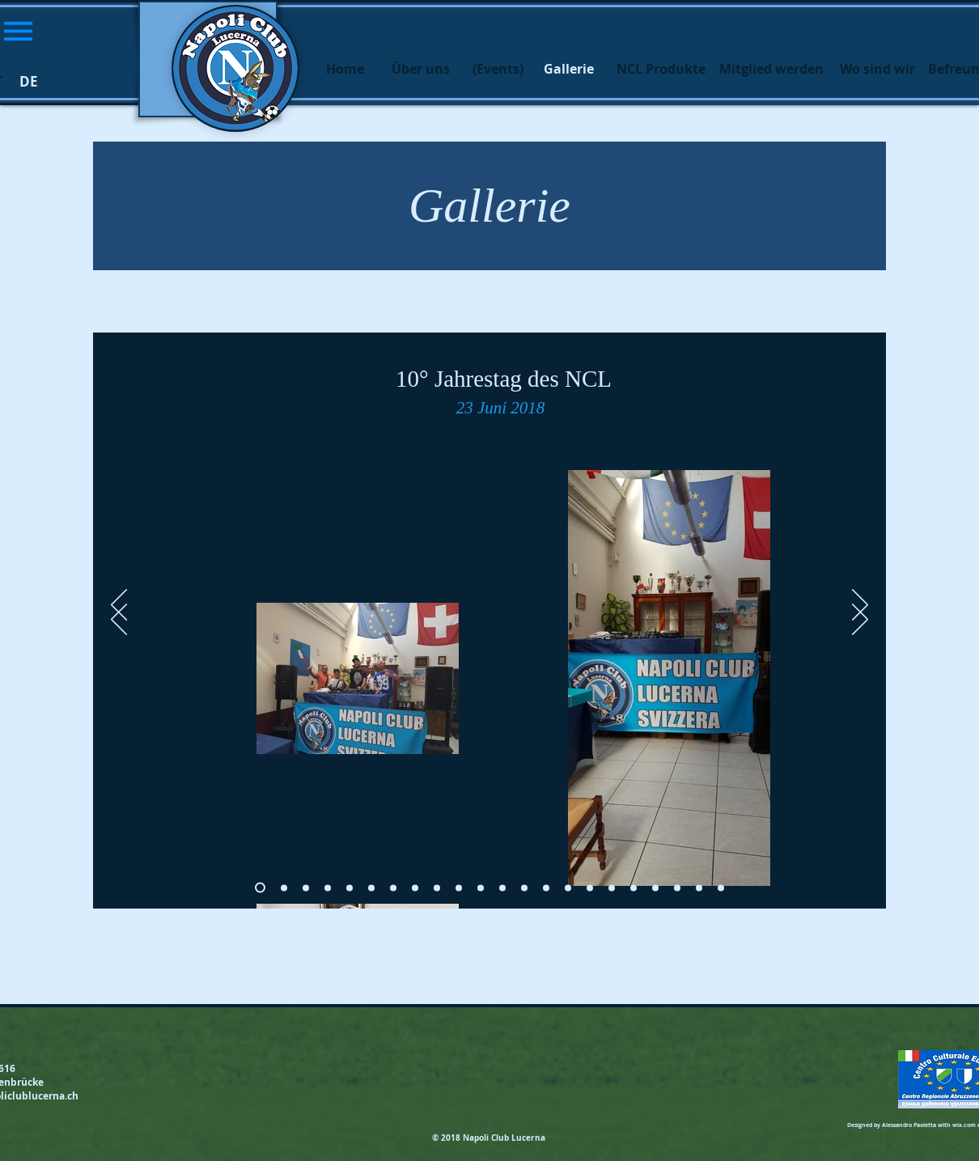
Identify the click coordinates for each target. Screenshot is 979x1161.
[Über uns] (420, 69)
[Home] (344, 69)
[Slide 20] (699, 887)
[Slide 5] (371, 887)
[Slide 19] (677, 887)
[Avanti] (860, 621)
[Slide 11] (502, 887)
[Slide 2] (306, 887)
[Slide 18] (655, 887)
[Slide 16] (611, 887)
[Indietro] (119, 621)
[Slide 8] (437, 887)
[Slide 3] (327, 887)
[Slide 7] (415, 887)
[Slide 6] (393, 887)
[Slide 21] (721, 887)
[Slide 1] (284, 887)
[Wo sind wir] (877, 69)
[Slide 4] (349, 887)
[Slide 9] (459, 887)
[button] (18, 31)
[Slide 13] (546, 887)
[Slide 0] (260, 888)
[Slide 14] (568, 887)
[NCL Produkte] (661, 69)
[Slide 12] (524, 887)
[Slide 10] (480, 887)
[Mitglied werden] (771, 69)
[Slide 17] (633, 887)
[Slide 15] (590, 887)
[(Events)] (497, 69)
